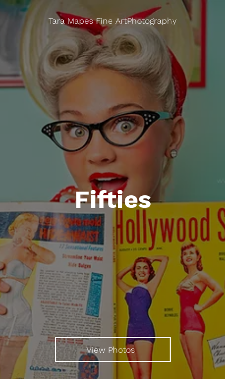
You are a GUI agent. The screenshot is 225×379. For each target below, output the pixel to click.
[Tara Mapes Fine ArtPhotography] (112, 21)
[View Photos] (113, 349)
